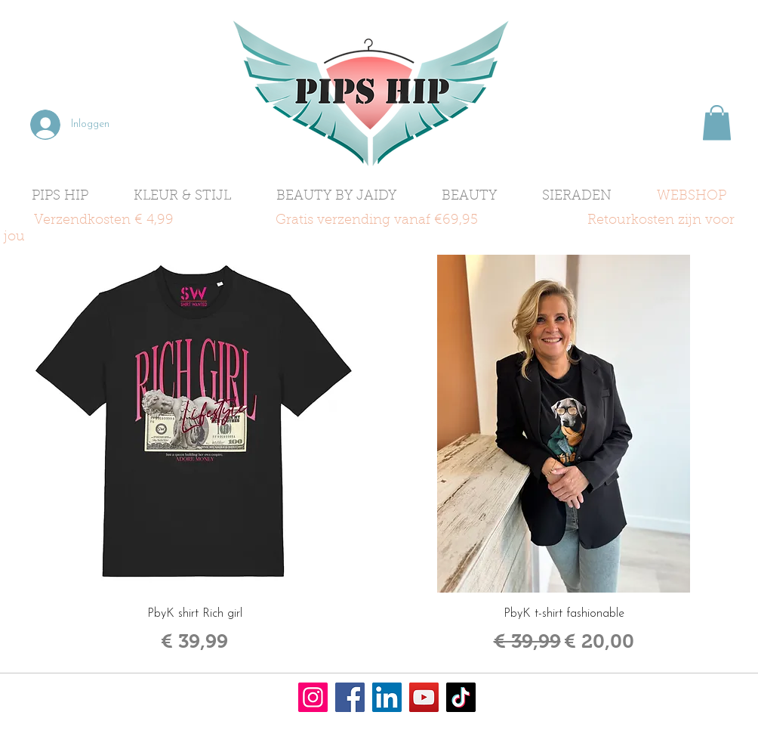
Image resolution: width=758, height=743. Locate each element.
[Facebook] (350, 697)
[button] (717, 123)
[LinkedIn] (387, 697)
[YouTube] (424, 697)
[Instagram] (313, 697)
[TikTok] (461, 697)
